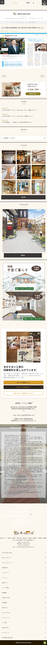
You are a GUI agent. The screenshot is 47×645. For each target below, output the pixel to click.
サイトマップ (5, 632)
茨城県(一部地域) (42, 538)
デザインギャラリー (7, 563)
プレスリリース (15, 31)
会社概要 (4, 602)
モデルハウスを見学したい (23, 387)
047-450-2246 (25, 542)
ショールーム (5, 572)
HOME (12, 22)
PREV (4, 76)
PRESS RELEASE (20, 22)
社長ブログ (5, 607)
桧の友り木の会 (6, 597)
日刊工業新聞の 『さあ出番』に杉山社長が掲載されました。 (17, 122)
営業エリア (3, 538)
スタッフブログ (6, 612)
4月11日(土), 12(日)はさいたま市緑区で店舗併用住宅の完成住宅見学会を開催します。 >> (24, 408)
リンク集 (4, 622)
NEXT (42, 76)
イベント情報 (5, 587)
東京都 (13, 538)
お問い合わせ (5, 627)
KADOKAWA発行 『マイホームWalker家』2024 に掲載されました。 (20, 110)
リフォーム (5, 577)
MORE (23, 197)
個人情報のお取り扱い (7, 637)
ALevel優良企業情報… (31, 22)
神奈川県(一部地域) (22, 538)
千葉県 (9, 538)
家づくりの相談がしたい (23, 382)
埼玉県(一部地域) (32, 538)
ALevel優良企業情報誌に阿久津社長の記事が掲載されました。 (23, 28)
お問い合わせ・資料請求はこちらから (23, 393)
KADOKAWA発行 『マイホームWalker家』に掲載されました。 (18, 116)
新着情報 (4, 592)
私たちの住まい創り (7, 553)
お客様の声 (5, 568)
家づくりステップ (6, 558)
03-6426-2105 (26, 543)
